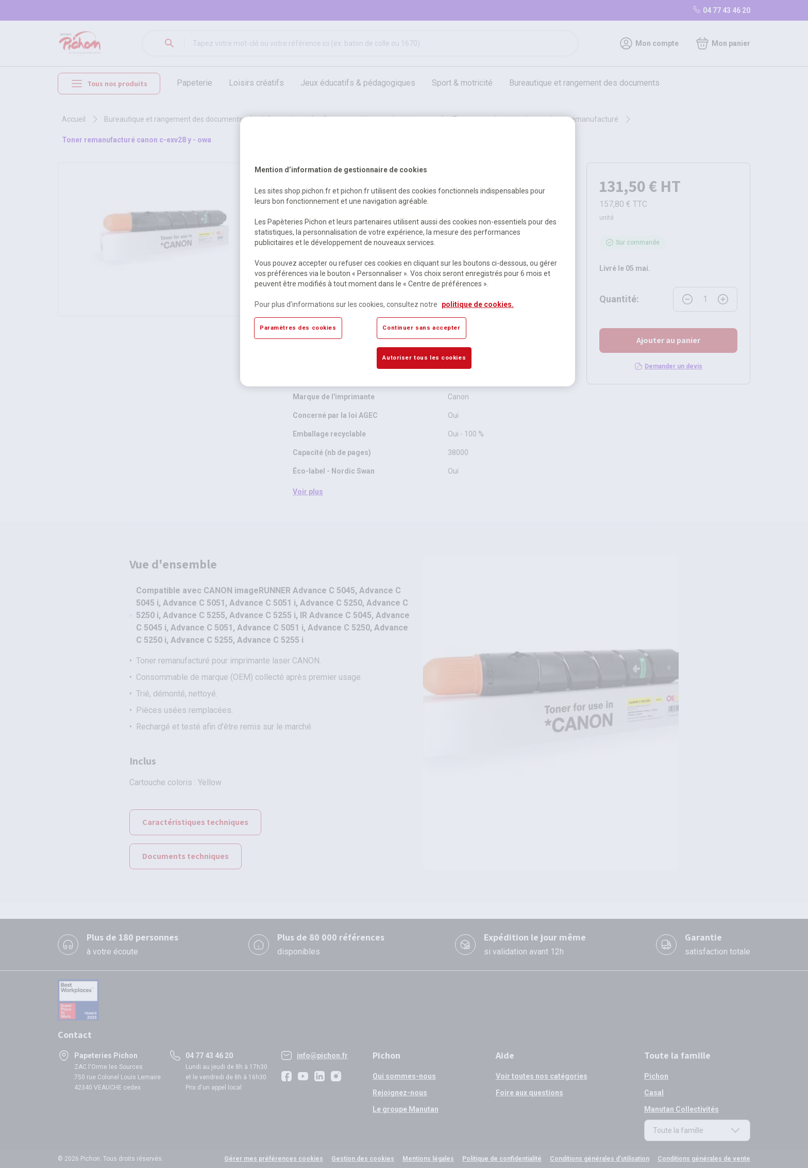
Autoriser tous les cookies (424, 357)
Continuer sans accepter (421, 327)
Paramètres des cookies (298, 327)
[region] (407, 251)
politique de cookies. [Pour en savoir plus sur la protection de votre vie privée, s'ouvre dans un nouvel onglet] (478, 304)
